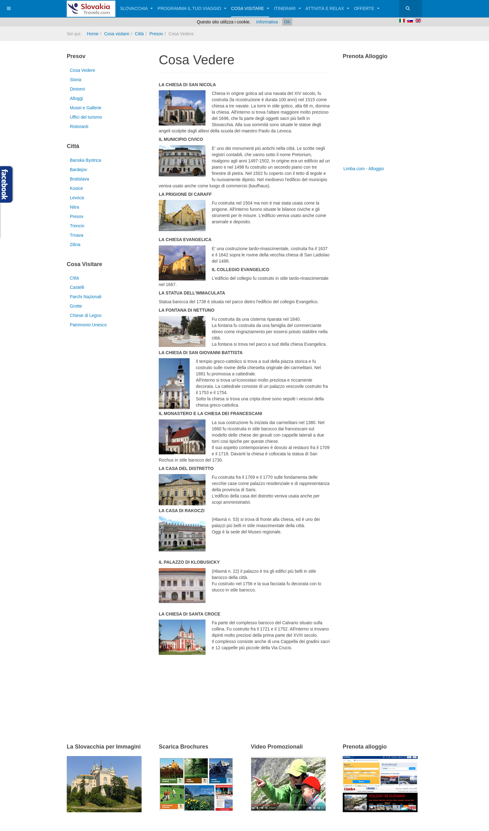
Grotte (76, 306)
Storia (75, 79)
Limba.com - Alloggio (363, 168)
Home (92, 33)
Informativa (267, 21)
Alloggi (76, 98)
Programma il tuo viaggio (191, 8)
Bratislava (79, 178)
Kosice (76, 188)
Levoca (77, 197)
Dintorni (77, 89)
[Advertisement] (232, 689)
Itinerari (287, 8)
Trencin (77, 225)
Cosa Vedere (82, 70)
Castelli (77, 287)
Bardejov (78, 169)
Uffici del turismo (86, 117)
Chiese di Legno (85, 315)
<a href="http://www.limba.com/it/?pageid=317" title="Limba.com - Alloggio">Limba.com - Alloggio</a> (382, 115)
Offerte (367, 8)
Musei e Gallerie (85, 107)
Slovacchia (136, 8)
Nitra (74, 207)
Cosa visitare (250, 8)
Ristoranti (79, 126)
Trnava (76, 235)
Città (139, 33)
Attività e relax (327, 8)
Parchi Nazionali (85, 296)
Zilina (75, 244)
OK (287, 21)
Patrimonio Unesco (88, 324)
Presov (156, 33)
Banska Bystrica (85, 160)
